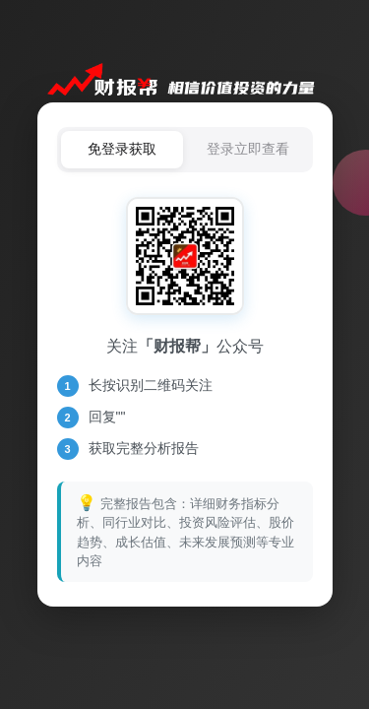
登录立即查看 (248, 149)
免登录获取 (122, 149)
